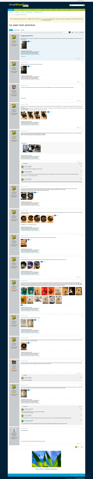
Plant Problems (37, 9)
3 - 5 (80, 406)
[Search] (75, 5)
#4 (82, 104)
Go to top (82, 475)
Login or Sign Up (80, 0)
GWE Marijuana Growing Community (20, 14)
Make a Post (18, 9)
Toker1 (14, 40)
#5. (81, 166)
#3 (82, 85)
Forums (11, 9)
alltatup (25, 171)
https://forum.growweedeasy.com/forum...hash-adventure (30, 54)
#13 (82, 360)
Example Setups (64, 9)
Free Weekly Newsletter (38, 12)
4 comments (25, 163)
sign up (41, 18)
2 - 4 (80, 163)
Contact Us (76, 475)
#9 (82, 257)
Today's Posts (11, 12)
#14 (82, 385)
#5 (82, 131)
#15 (82, 428)
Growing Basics (27, 9)
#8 (82, 235)
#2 (82, 62)
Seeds (56, 9)
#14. (81, 408)
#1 (82, 35)
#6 (82, 186)
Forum (12, 14)
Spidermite (14, 433)
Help (72, 475)
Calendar (23, 12)
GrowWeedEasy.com (75, 9)
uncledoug (26, 408)
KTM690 (14, 365)
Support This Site (29, 12)
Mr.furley (14, 90)
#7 (82, 210)
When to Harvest (48, 9)
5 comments (25, 406)
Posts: (13, 45)
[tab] (11, 30)
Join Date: (12, 44)
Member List (18, 12)
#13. (81, 377)
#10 (82, 280)
